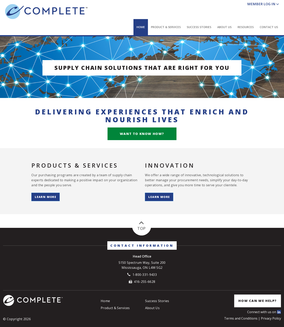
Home (140, 27)
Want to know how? (142, 133)
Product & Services (166, 27)
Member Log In (261, 4)
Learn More (45, 197)
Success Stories (199, 27)
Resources (246, 27)
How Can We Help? (257, 300)
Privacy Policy (271, 318)
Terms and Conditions (241, 318)
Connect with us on (264, 312)
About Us (224, 27)
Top (141, 226)
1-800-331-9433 (144, 274)
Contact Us (269, 27)
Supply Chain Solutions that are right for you (141, 67)
